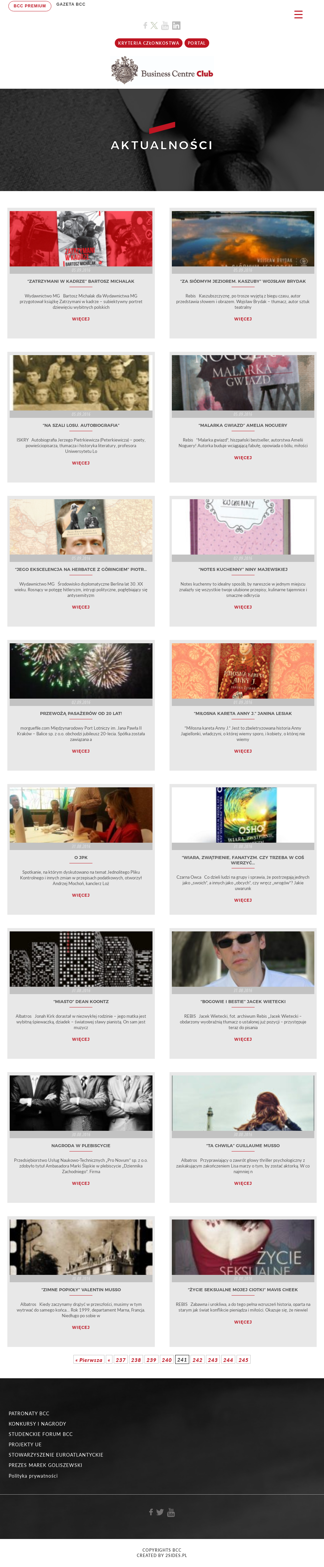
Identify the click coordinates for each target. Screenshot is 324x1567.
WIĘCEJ (81, 318)
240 (167, 1360)
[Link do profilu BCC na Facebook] (145, 25)
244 (228, 1360)
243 (213, 1360)
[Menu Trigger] (298, 14)
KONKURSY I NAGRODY (37, 1424)
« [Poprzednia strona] (109, 1360)
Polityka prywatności (33, 1476)
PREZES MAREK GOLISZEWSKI (45, 1465)
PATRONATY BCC (29, 1413)
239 (151, 1360)
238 (136, 1360)
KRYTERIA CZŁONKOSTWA (148, 43)
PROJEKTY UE (25, 1444)
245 (244, 1360)
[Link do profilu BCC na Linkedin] (176, 25)
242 (198, 1360)
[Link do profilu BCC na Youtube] (165, 25)
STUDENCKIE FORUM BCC (41, 1434)
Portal (197, 43)
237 (121, 1360)
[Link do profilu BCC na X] (154, 25)
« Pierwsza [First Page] (88, 1360)
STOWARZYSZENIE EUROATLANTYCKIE (56, 1455)
